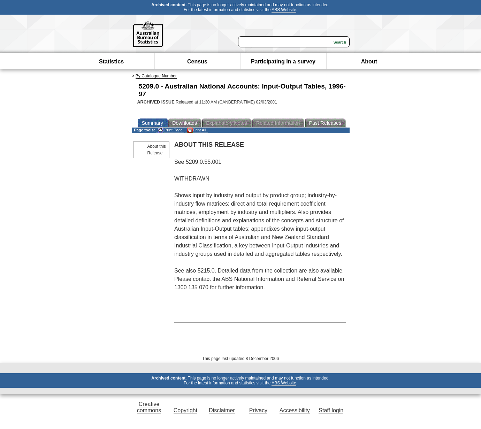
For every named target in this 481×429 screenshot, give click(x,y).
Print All (196, 130)
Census (197, 61)
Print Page (170, 130)
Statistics (111, 61)
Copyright (185, 410)
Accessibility (295, 410)
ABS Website (284, 9)
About (369, 61)
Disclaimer (222, 410)
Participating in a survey (283, 61)
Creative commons (149, 407)
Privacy (258, 410)
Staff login (331, 410)
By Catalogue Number (156, 76)
